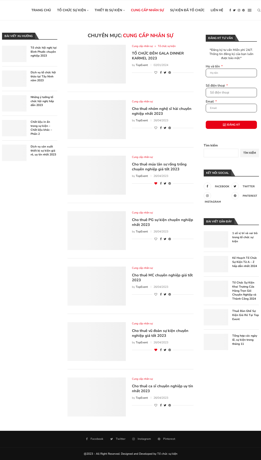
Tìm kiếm (211, 145)
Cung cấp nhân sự (147, 10)
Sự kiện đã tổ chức (187, 10)
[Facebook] (230, 10)
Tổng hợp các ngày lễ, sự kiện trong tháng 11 (244, 340)
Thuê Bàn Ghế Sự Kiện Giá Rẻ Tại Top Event (245, 315)
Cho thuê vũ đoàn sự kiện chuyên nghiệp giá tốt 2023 (160, 333)
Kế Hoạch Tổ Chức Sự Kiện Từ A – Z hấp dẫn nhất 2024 (244, 262)
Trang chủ (41, 10)
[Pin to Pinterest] (169, 73)
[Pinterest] (243, 10)
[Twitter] (234, 10)
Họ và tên (213, 66)
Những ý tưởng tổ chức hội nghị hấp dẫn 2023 (42, 101)
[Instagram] (239, 10)
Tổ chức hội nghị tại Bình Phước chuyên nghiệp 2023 (44, 52)
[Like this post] (155, 73)
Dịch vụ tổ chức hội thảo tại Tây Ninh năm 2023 (43, 76)
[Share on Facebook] (161, 73)
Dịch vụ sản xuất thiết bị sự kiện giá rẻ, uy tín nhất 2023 (43, 150)
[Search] (259, 10)
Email (210, 101)
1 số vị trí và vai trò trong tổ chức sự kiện (245, 237)
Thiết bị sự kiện (108, 10)
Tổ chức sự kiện (71, 10)
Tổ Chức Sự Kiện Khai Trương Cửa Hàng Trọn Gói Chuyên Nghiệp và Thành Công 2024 (244, 290)
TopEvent (142, 65)
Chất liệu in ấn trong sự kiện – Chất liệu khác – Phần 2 (41, 128)
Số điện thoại (216, 85)
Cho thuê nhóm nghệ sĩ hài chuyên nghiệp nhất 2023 (161, 111)
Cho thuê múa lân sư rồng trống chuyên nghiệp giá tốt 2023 (159, 167)
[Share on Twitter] (165, 73)
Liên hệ (217, 10)
